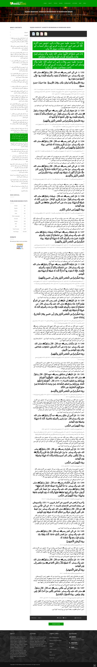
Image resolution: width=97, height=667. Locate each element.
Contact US (52, 657)
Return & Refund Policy (54, 637)
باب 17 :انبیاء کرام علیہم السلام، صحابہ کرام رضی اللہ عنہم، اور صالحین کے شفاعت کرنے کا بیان (19, 151)
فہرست (26, 35)
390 (25, 221)
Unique (15, 205)
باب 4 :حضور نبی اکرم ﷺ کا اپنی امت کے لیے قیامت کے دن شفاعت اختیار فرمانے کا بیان (19, 62)
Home (45, 3)
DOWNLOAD (78, 618)
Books (60, 3)
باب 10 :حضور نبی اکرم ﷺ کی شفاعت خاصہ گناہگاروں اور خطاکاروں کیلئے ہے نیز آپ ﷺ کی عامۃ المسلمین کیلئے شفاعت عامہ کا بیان (19, 98)
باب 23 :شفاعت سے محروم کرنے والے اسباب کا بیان (19, 187)
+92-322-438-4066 (74, 644)
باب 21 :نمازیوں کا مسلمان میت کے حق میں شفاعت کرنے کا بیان (19, 175)
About (50, 3)
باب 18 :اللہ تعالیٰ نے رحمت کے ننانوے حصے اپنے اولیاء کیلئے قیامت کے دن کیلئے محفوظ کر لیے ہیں (19, 158)
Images (16, 221)
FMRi (51, 652)
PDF (16, 223)
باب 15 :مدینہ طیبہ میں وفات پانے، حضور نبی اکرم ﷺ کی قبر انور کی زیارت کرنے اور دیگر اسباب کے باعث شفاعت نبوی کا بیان (19, 137)
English (16, 208)
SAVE (64, 618)
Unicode (16, 218)
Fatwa (51, 646)
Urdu (84, 3)
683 (25, 205)
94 (24, 208)
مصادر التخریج (24, 190)
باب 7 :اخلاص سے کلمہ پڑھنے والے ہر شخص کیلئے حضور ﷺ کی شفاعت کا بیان (20, 81)
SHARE (59, 618)
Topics (55, 3)
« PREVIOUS (33, 618)
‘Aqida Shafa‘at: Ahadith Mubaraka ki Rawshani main (25, 14)
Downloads (67, 3)
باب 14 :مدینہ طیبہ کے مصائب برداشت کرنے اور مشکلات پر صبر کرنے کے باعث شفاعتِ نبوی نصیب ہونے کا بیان (19, 130)
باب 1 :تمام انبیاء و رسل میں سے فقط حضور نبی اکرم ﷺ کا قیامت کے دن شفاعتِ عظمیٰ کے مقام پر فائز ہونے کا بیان (19, 40)
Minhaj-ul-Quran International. (25, 664)
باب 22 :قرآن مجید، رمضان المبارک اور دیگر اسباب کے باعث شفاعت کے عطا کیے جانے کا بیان (19, 181)
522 (25, 213)
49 (24, 211)
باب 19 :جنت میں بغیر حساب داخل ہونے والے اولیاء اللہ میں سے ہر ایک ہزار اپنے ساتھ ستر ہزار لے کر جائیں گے (19, 165)
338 (25, 223)
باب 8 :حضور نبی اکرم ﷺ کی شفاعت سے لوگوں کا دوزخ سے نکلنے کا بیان (19, 87)
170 (25, 218)
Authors (74, 3)
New (80, 3)
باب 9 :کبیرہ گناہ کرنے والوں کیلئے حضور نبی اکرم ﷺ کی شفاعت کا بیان (19, 92)
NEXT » (39, 618)
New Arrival (15, 195)
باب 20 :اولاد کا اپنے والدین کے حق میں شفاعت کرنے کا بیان (19, 171)
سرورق (26, 32)
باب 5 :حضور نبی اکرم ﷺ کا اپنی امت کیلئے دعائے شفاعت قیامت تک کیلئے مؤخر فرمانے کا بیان (19, 69)
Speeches (52, 643)
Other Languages (16, 216)
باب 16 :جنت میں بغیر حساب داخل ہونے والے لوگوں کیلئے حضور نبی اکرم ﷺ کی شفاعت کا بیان (19, 144)
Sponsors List (52, 655)
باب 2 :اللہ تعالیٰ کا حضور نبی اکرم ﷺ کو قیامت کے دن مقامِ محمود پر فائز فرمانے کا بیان (19, 48)
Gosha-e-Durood (53, 649)
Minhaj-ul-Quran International (55, 640)
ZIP (16, 226)
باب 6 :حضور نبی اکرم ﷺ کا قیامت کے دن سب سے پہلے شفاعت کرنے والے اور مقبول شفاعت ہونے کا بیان (19, 75)
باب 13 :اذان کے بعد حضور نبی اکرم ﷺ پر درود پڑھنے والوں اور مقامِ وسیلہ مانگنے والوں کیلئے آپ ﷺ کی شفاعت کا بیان (19, 123)
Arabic (15, 211)
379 (25, 226)
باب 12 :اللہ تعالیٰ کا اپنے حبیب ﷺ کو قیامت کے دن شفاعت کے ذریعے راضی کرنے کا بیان (19, 115)
